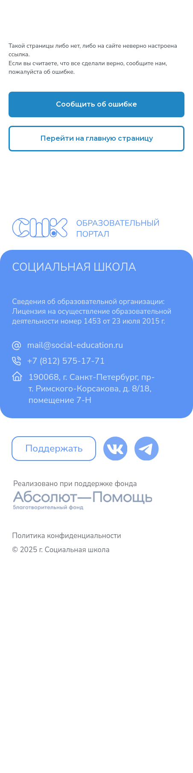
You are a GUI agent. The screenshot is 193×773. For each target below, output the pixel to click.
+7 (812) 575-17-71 (66, 361)
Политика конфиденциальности (66, 536)
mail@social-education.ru (75, 345)
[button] (96, 104)
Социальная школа (74, 267)
